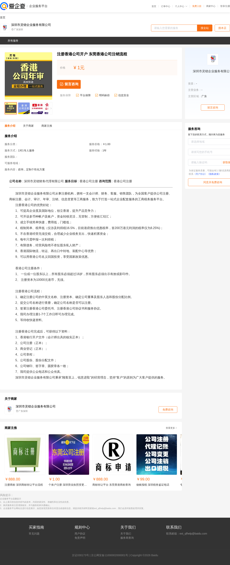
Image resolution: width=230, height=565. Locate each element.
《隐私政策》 (214, 174)
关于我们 (125, 533)
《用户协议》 (200, 174)
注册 (227, 6)
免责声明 (80, 537)
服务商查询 (127, 537)
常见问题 (34, 533)
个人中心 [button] (181, 6)
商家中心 (210, 6)
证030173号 (82, 555)
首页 (154, 6)
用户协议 (80, 533)
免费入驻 (196, 6)
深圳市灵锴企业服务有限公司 (31, 24)
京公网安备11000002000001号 (109, 555)
